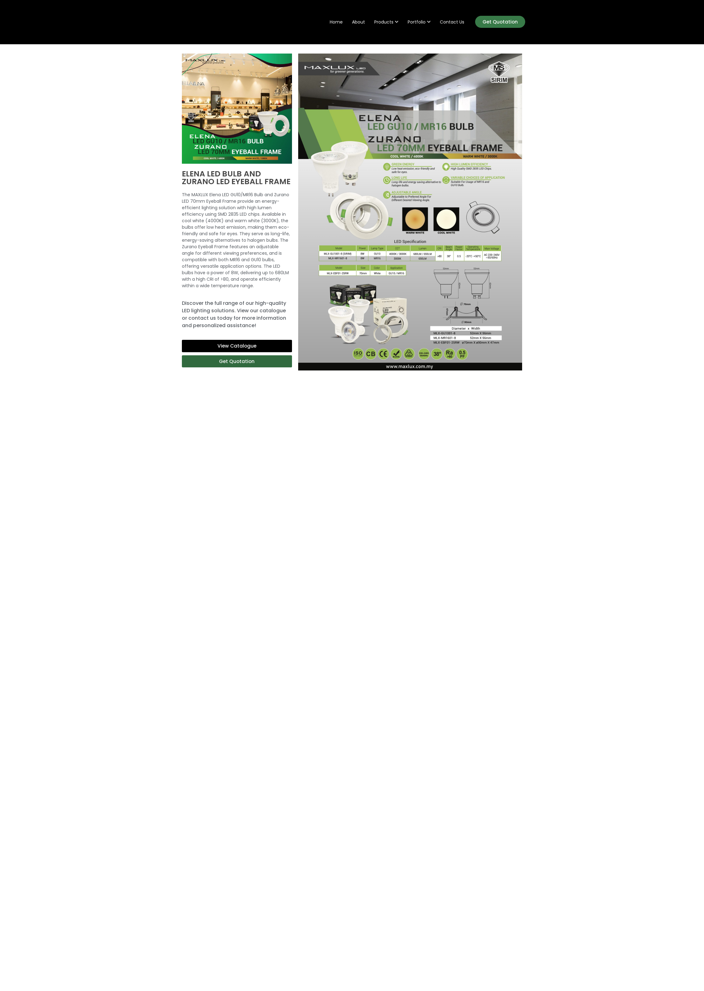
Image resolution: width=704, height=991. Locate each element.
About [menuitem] (358, 22)
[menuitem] (386, 22)
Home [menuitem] (336, 22)
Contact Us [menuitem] (452, 22)
